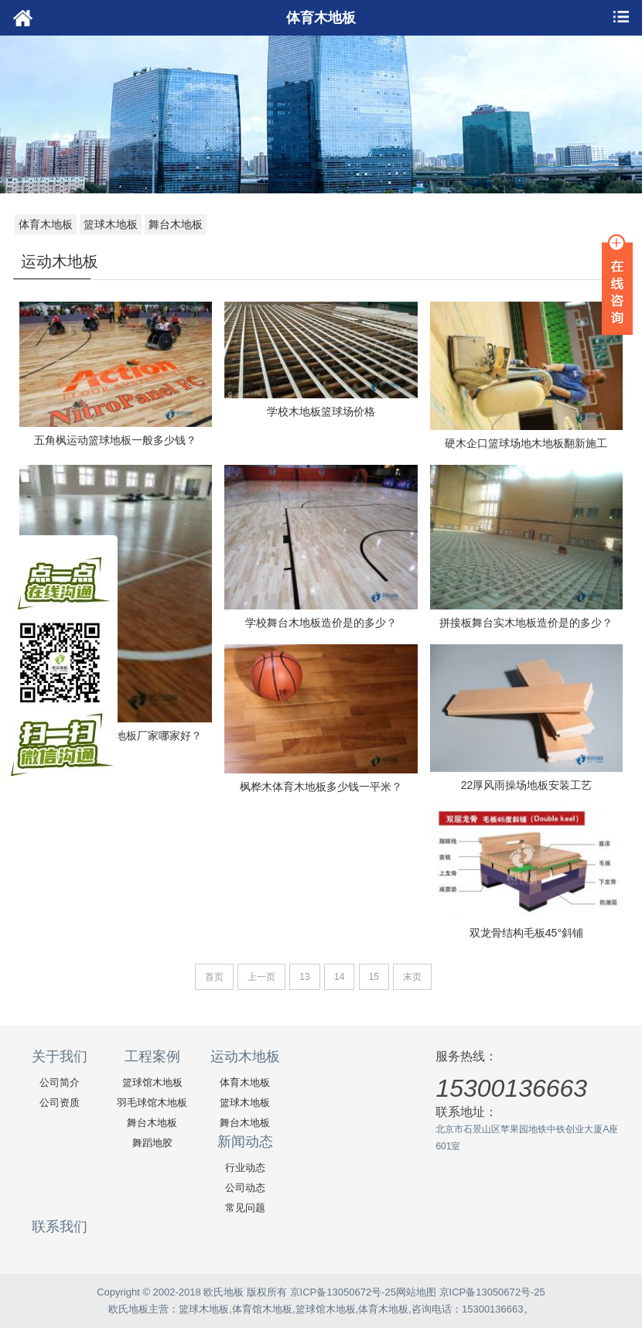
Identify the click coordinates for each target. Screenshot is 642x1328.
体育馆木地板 (262, 1309)
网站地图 (416, 1292)
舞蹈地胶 (152, 1143)
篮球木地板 (111, 224)
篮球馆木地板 (152, 1082)
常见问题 (245, 1208)
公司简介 (59, 1082)
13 (304, 976)
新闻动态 (245, 1141)
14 (339, 976)
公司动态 (245, 1187)
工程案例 (152, 1056)
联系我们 (59, 1226)
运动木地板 (245, 1056)
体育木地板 (46, 224)
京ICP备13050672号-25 (343, 1292)
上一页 (261, 976)
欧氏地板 (128, 1309)
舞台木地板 (176, 224)
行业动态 (245, 1167)
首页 (214, 976)
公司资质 (59, 1102)
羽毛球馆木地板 (152, 1102)
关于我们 (59, 1056)
